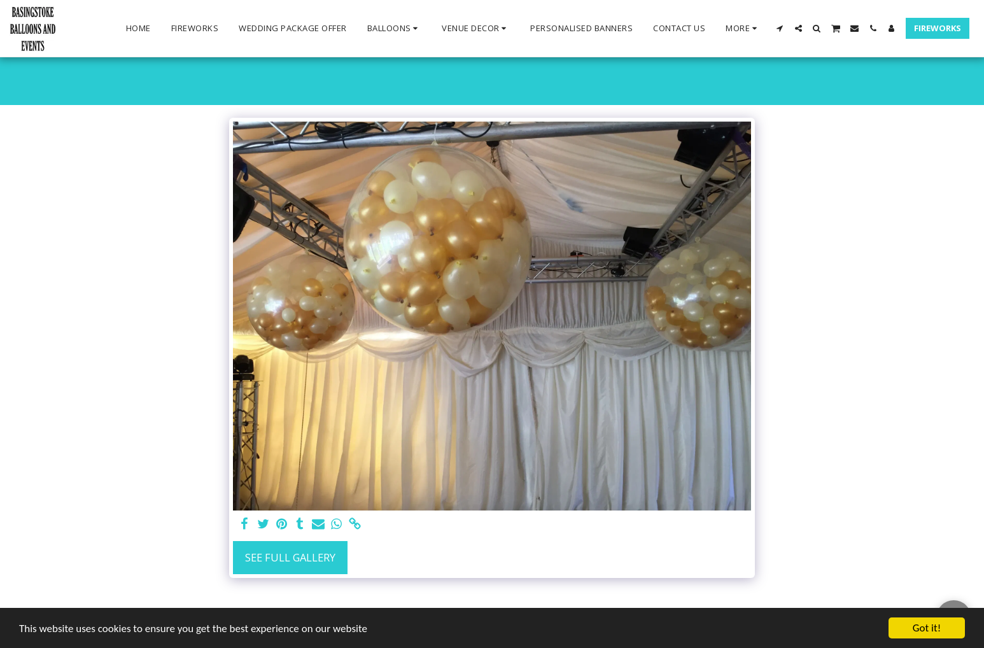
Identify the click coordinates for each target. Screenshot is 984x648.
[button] (395, 28)
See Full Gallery (290, 557)
